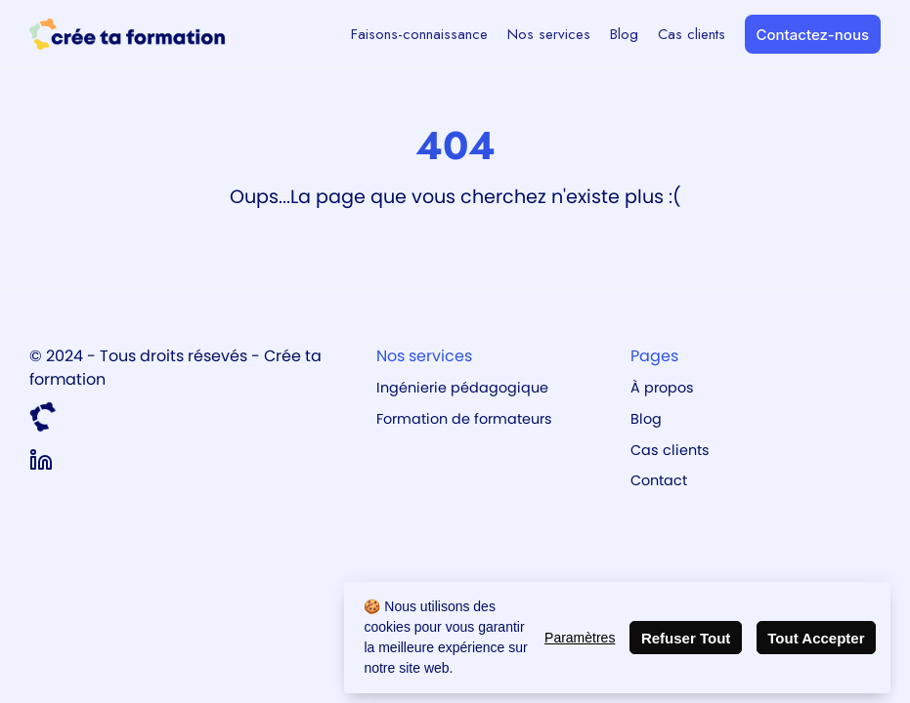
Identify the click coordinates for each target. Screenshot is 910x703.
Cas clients (691, 34)
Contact (658, 480)
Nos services (548, 34)
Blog (624, 34)
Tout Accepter (815, 638)
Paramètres (579, 637)
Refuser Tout (685, 638)
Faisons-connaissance (419, 34)
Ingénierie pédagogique (462, 387)
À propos (662, 387)
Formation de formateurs (464, 419)
